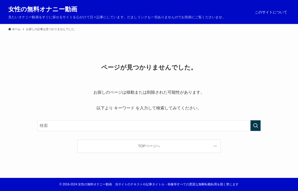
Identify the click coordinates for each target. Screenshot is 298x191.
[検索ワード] (149, 125)
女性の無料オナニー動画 (42, 9)
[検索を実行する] (255, 125)
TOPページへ (149, 146)
